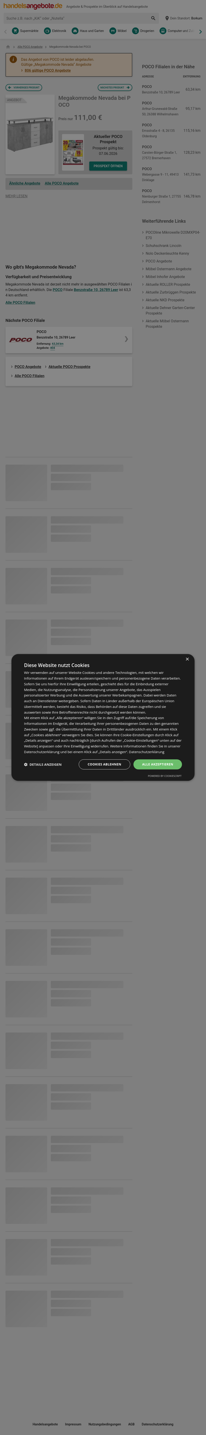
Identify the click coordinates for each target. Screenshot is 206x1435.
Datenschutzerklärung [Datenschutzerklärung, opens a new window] (146, 751)
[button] (43, 764)
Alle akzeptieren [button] (157, 764)
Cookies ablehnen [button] (104, 764)
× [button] (187, 659)
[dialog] (103, 717)
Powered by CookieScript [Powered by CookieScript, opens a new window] (165, 776)
